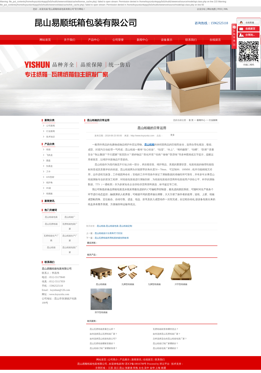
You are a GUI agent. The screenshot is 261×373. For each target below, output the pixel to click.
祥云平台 (165, 364)
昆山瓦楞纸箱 (51, 224)
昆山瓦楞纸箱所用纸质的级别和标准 (112, 238)
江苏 (110, 368)
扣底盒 (49, 166)
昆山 (121, 368)
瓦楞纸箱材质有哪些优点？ (165, 329)
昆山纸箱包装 (51, 217)
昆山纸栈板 (101, 284)
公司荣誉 (118, 39)
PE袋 (48, 188)
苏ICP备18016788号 (135, 364)
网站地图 (211, 9)
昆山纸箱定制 (125, 226)
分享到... (250, 35)
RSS (220, 9)
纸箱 (48, 149)
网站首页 (45, 39)
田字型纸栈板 (101, 312)
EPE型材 (50, 177)
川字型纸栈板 (181, 284)
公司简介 (113, 359)
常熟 (135, 368)
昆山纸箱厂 (70, 217)
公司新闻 (50, 125)
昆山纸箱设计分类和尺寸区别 (108, 233)
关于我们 (69, 39)
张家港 (128, 368)
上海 (157, 368)
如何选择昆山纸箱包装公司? (103, 338)
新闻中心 (142, 39)
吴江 (116, 368)
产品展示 (125, 359)
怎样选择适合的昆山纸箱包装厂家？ (170, 338)
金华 (152, 368)
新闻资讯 (136, 359)
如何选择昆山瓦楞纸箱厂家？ (103, 334)
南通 (163, 368)
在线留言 (215, 39)
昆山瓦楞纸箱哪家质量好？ (102, 343)
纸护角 (49, 182)
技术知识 (50, 136)
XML (226, 9)
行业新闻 (50, 131)
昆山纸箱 (51, 247)
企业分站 (201, 9)
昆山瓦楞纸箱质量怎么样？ (102, 329)
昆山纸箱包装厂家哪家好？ (165, 348)
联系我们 (191, 39)
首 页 (191, 120)
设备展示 (166, 39)
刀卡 (48, 171)
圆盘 (48, 160)
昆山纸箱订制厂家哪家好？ (165, 343)
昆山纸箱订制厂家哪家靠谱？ (103, 348)
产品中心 (93, 39)
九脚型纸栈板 (127, 284)
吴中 (146, 368)
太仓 (141, 368)
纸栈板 (49, 193)
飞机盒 (49, 155)
